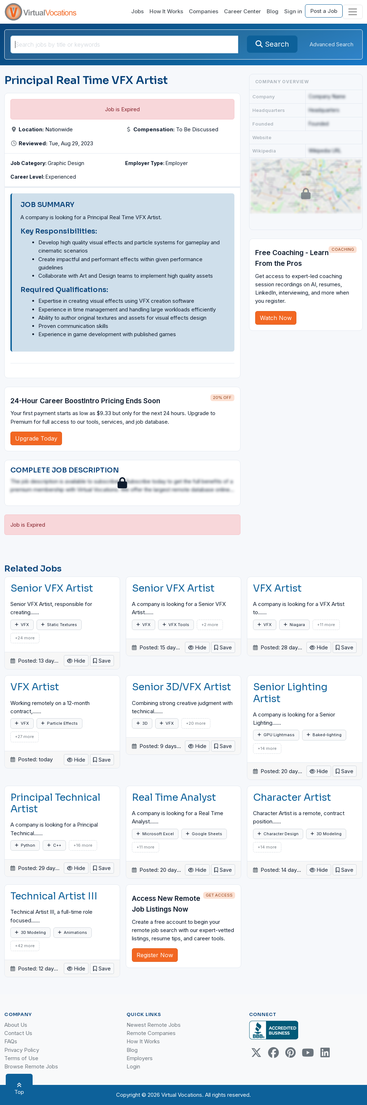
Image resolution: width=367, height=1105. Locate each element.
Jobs (137, 11)
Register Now (155, 955)
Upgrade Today (36, 438)
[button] (102, 660)
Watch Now (276, 317)
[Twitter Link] (256, 1052)
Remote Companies (151, 1033)
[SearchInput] (124, 44)
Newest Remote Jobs (154, 1024)
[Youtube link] (308, 1052)
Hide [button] (76, 661)
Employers (140, 1058)
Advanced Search (331, 44)
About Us (15, 1024)
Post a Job (323, 11)
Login (133, 1066)
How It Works (166, 11)
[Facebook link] (273, 1052)
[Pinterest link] (290, 1052)
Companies (203, 11)
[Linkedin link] (325, 1052)
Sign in (293, 11)
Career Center (242, 11)
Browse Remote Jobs (31, 1066)
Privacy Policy (21, 1050)
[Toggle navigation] (353, 12)
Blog (272, 11)
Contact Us (18, 1033)
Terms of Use (21, 1058)
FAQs (10, 1041)
